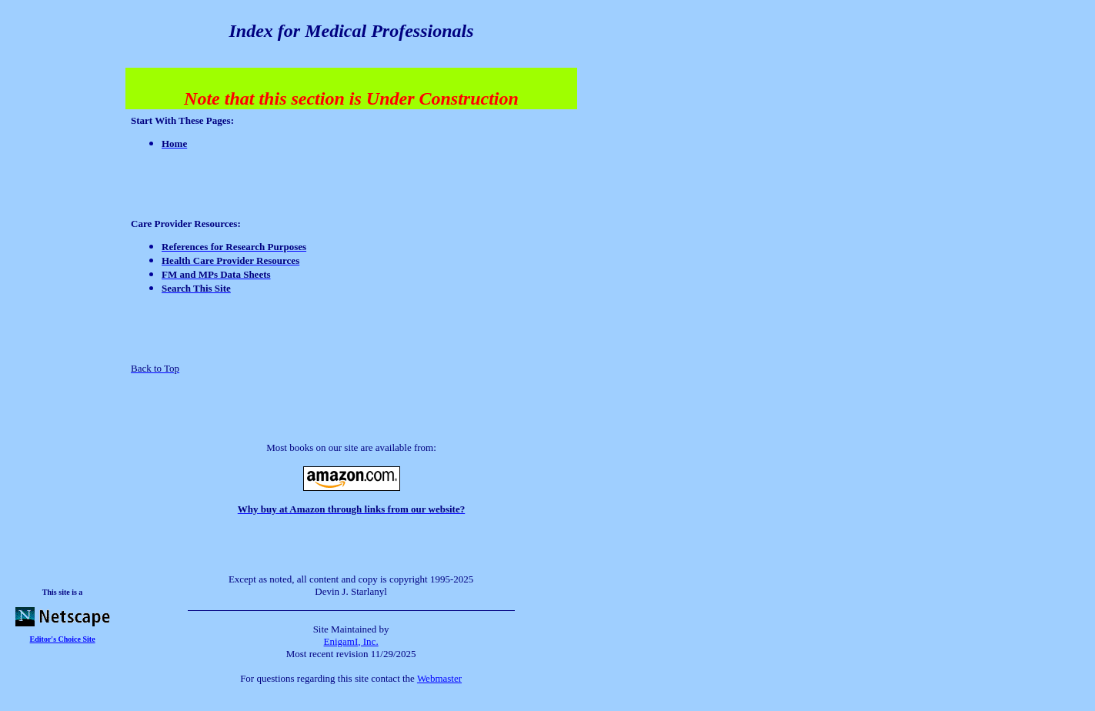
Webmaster (439, 678)
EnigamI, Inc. (351, 641)
